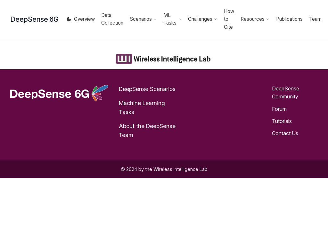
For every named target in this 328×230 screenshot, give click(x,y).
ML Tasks (172, 19)
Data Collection (112, 19)
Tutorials (282, 121)
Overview (84, 19)
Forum (279, 109)
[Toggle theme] (69, 19)
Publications (289, 19)
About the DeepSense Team (147, 130)
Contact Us (285, 133)
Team (315, 19)
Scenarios (143, 19)
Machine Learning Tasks (142, 107)
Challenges (202, 19)
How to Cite (229, 19)
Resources (255, 19)
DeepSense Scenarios (147, 89)
